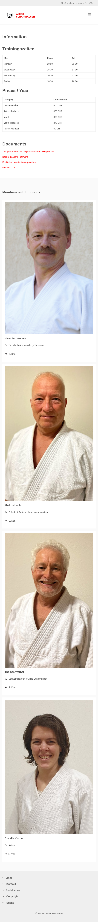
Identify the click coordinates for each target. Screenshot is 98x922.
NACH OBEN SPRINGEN (49, 913)
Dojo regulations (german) (15, 157)
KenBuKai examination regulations (19, 162)
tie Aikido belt (8, 167)
